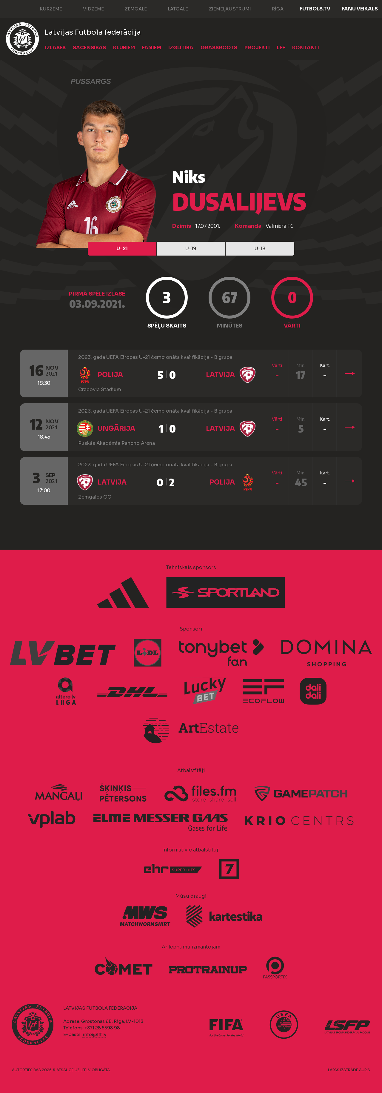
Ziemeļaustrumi (224, 8)
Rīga (272, 8)
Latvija (220, 375)
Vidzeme (87, 8)
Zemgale (130, 8)
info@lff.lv (94, 1034)
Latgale (172, 8)
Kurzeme (45, 8)
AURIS (364, 1070)
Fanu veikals (360, 9)
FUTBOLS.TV (315, 9)
